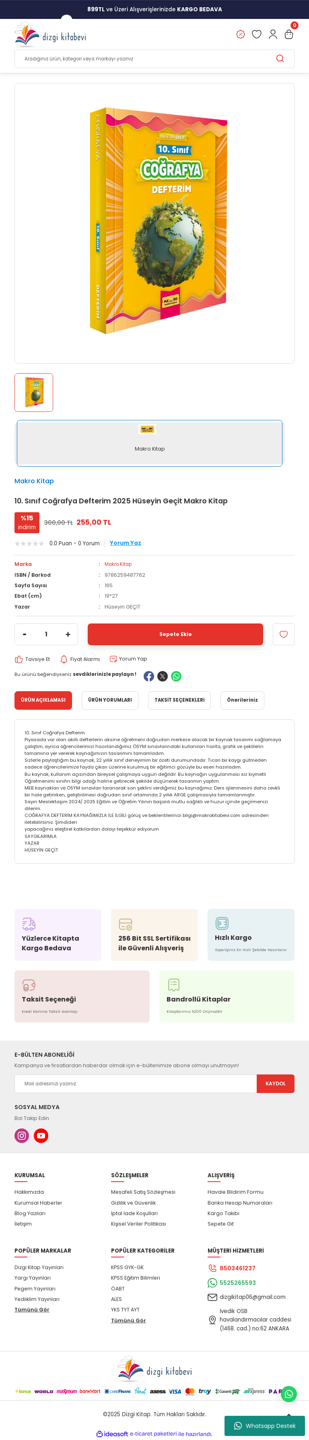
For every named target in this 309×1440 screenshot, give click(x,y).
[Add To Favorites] (284, 634)
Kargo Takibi (223, 1213)
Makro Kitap (34, 481)
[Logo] (50, 34)
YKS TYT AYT (125, 1310)
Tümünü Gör (31, 1310)
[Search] (154, 59)
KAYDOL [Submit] (276, 1084)
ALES (116, 1299)
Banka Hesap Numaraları (240, 1202)
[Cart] (289, 34)
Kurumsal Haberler (38, 1202)
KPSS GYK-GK (127, 1267)
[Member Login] (272, 34)
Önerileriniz (242, 700)
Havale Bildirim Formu (236, 1192)
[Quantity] (46, 634)
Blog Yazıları (29, 1213)
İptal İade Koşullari (134, 1213)
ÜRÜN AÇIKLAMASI (43, 700)
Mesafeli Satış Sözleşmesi (143, 1192)
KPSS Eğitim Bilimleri (135, 1278)
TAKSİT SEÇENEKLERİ (179, 700)
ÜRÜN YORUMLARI (110, 700)
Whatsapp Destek (265, 1425)
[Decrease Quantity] (24, 634)
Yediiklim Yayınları (37, 1299)
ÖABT (118, 1288)
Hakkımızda (29, 1192)
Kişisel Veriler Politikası (138, 1224)
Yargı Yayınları (32, 1278)
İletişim (23, 1224)
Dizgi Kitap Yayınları (39, 1267)
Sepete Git (221, 1224)
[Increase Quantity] (68, 634)
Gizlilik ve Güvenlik (133, 1202)
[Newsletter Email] (154, 1084)
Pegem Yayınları (35, 1288)
